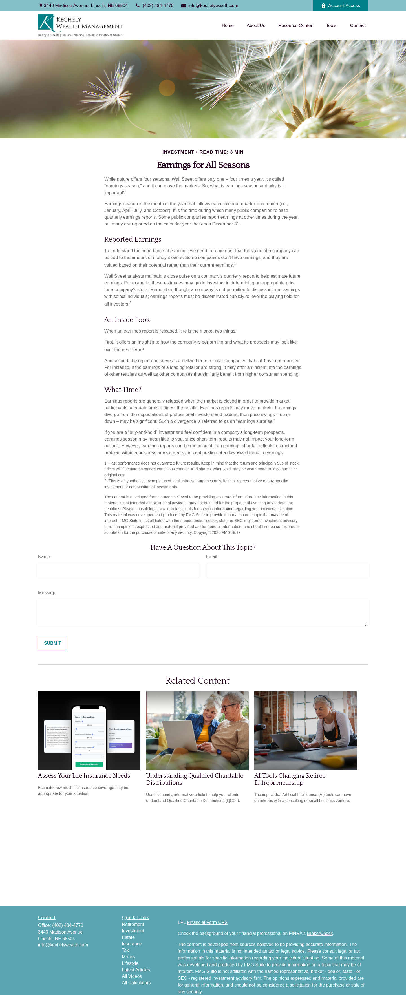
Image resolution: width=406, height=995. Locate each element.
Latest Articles (136, 969)
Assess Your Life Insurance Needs (84, 775)
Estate (128, 937)
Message (47, 592)
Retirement (133, 924)
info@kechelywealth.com (209, 5)
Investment (133, 930)
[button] (227, 25)
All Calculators (136, 982)
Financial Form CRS (207, 922)
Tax (125, 950)
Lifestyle (130, 963)
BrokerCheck (320, 933)
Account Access (340, 5)
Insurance (132, 943)
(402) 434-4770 (154, 5)
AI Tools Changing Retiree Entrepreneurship (289, 779)
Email (211, 556)
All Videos (132, 976)
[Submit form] (52, 643)
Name (44, 556)
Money (129, 956)
